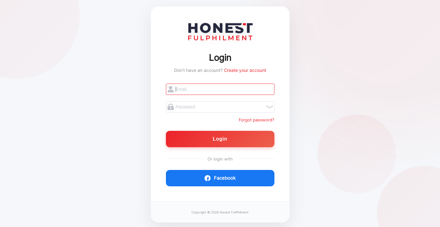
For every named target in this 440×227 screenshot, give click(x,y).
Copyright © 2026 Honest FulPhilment (220, 212)
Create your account (245, 70)
